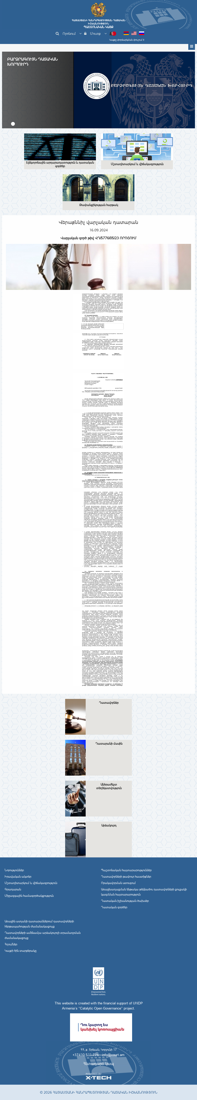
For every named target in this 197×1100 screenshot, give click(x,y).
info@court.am (113, 1055)
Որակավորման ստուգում (118, 883)
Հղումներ (11, 944)
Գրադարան (13, 889)
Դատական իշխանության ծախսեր (125, 901)
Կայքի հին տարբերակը (20, 950)
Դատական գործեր (114, 907)
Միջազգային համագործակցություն (29, 896)
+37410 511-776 (86, 1055)
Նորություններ (14, 870)
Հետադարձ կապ (98, 1063)
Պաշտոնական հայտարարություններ (126, 870)
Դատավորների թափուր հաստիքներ (126, 876)
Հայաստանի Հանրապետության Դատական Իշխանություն (98, 24)
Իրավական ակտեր (18, 876)
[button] (13, 124)
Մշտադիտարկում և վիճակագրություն (31, 883)
